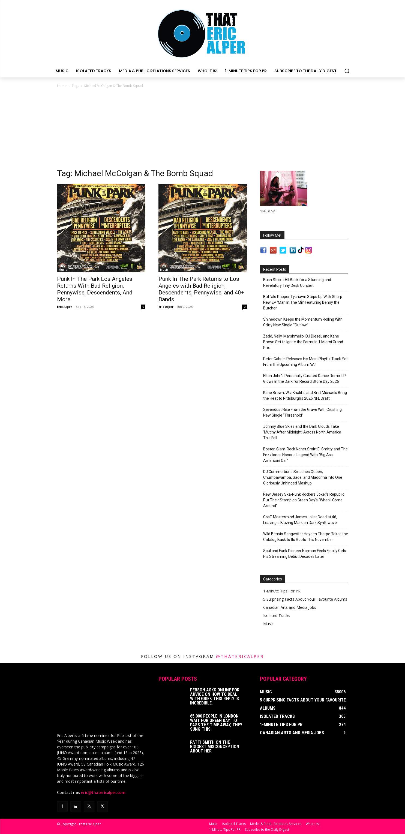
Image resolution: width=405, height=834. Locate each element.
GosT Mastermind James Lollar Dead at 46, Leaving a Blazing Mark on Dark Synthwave (300, 520)
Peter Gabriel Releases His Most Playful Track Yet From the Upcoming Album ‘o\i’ (305, 362)
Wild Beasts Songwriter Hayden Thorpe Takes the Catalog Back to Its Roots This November (305, 537)
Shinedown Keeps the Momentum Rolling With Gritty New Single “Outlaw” (303, 322)
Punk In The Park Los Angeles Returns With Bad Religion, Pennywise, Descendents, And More (95, 289)
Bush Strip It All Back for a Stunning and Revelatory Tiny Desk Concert (297, 283)
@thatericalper (240, 656)
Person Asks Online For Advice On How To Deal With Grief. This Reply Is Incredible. (214, 696)
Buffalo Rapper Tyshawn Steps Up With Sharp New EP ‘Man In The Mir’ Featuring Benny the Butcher (302, 302)
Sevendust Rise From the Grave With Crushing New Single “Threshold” (302, 412)
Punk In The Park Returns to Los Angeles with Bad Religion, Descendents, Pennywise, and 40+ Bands (201, 289)
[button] (346, 70)
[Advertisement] (202, 130)
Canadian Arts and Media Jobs (289, 607)
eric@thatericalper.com (103, 792)
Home (62, 85)
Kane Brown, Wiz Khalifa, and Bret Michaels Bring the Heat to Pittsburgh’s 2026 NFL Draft (305, 395)
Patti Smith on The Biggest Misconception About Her (214, 747)
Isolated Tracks (276, 615)
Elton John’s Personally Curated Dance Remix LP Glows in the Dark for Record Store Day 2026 (304, 379)
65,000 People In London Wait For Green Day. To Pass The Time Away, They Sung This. (216, 722)
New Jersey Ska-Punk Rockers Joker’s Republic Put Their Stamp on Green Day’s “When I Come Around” (303, 500)
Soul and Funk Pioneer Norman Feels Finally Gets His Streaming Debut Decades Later (304, 554)
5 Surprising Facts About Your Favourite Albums (305, 599)
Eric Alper (64, 307)
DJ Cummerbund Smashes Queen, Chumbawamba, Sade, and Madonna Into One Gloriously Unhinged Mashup (302, 477)
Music (63, 270)
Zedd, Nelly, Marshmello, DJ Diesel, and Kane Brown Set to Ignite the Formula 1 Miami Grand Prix (303, 342)
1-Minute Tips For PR (282, 591)
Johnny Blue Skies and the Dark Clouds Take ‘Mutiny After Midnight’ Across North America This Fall (302, 432)
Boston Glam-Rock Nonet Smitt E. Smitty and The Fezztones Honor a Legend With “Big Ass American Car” (305, 455)
